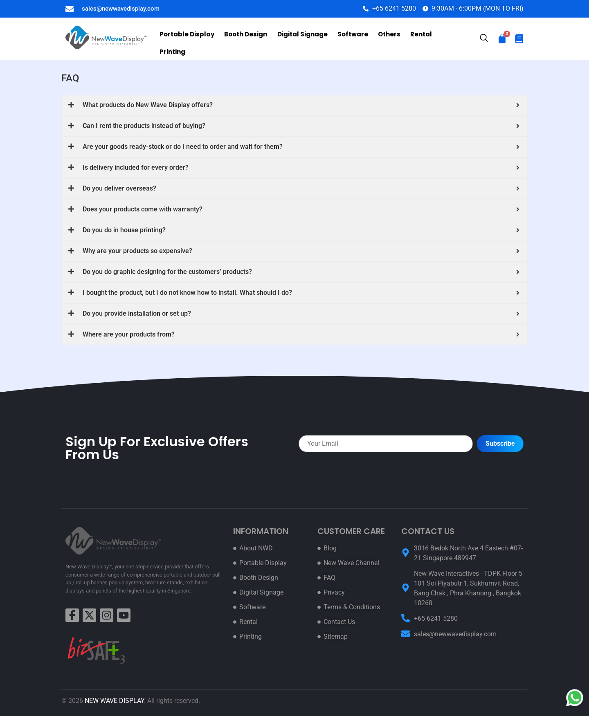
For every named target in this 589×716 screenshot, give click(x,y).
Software (350, 38)
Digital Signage (301, 38)
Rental (417, 38)
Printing (450, 38)
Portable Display (187, 38)
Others (386, 38)
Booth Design (245, 38)
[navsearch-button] (484, 39)
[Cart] (502, 38)
